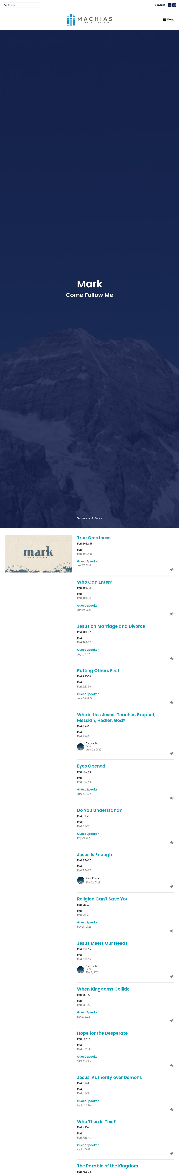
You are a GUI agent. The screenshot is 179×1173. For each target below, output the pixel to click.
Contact (160, 5)
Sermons (83, 518)
